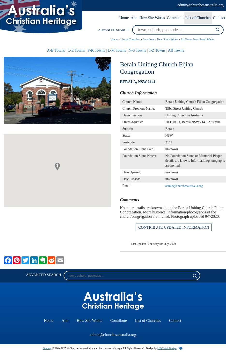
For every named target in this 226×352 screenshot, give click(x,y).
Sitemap (47, 348)
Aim (134, 18)
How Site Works (152, 18)
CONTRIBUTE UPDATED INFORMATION (173, 227)
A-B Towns (56, 50)
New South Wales (167, 39)
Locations (148, 39)
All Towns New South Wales (197, 39)
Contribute (175, 18)
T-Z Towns (157, 50)
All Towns (176, 50)
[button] (57, 166)
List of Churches (198, 18)
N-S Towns (137, 50)
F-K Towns (96, 50)
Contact (219, 18)
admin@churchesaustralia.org (200, 5)
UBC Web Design (167, 348)
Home (124, 18)
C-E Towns (76, 50)
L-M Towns (117, 50)
